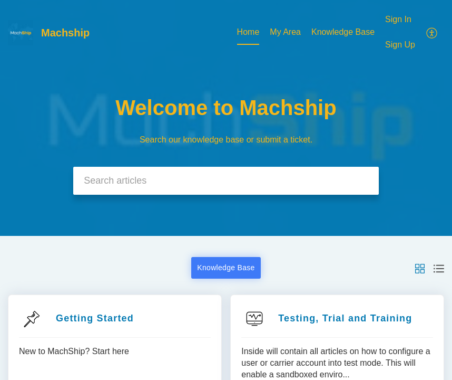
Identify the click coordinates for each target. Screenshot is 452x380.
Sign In (398, 19)
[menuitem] (400, 32)
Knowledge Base (343, 31)
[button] (420, 267)
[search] (226, 181)
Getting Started (95, 318)
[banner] (226, 118)
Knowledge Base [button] (225, 267)
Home (248, 31)
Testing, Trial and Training (345, 318)
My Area (285, 31)
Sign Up (400, 44)
